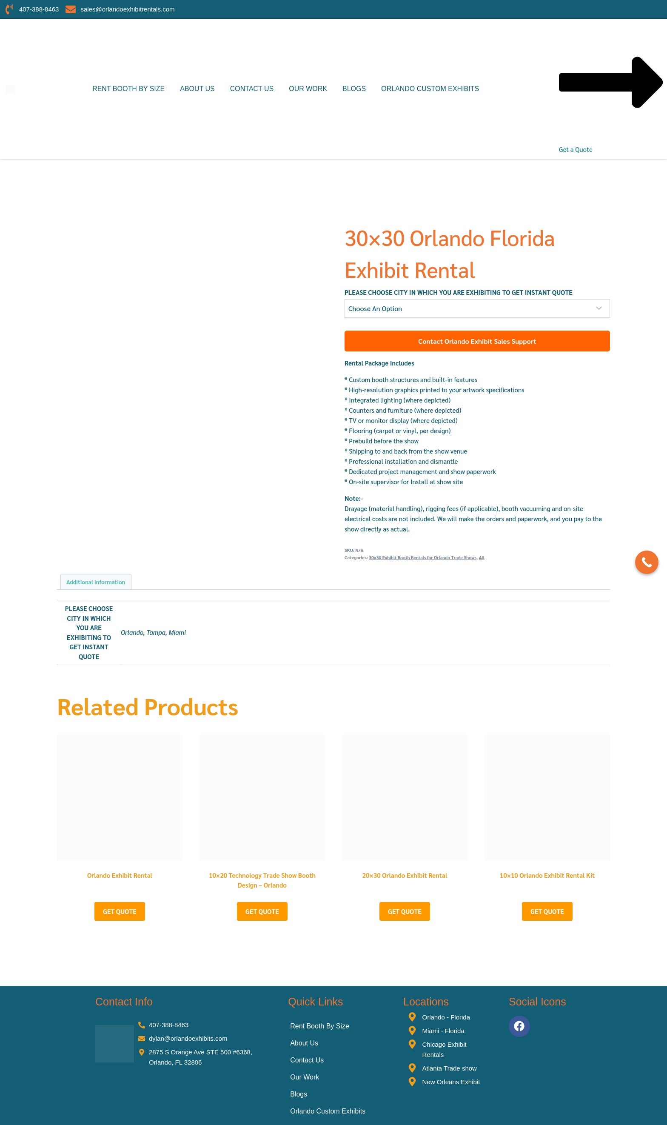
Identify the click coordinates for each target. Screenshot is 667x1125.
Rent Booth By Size (128, 88)
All (482, 557)
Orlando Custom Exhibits (430, 88)
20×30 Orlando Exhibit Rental (405, 875)
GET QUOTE (120, 911)
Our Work (308, 88)
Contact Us (252, 88)
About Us (197, 88)
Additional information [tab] (95, 581)
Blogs (354, 88)
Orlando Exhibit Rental (119, 875)
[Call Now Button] (646, 562)
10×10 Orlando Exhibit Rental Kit (547, 875)
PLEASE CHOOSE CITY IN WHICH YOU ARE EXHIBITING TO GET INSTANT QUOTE (459, 292)
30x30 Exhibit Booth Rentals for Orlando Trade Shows (422, 557)
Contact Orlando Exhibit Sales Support (477, 341)
